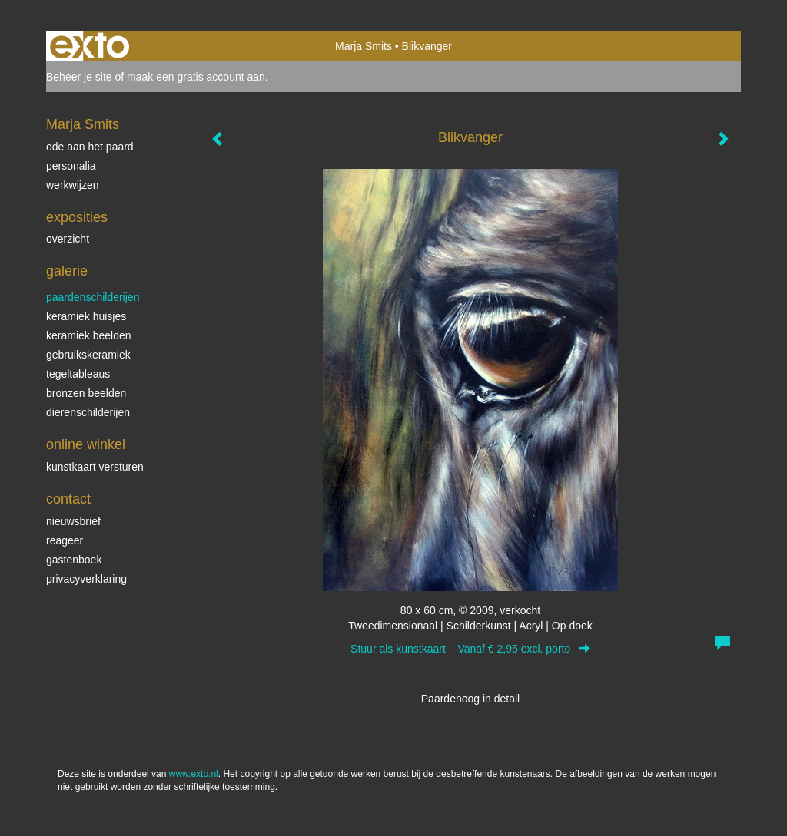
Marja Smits (363, 46)
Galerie (67, 271)
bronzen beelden (86, 393)
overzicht (67, 239)
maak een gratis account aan (196, 77)
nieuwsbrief (73, 521)
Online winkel (85, 444)
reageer (64, 540)
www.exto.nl (193, 773)
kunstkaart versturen (95, 467)
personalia (71, 166)
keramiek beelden (88, 335)
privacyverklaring (86, 579)
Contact (68, 499)
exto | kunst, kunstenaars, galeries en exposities (89, 46)
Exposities (77, 217)
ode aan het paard (90, 146)
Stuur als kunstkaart (470, 649)
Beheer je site (79, 77)
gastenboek (73, 559)
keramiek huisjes (86, 316)
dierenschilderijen (88, 412)
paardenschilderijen (92, 297)
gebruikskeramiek (88, 355)
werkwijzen (72, 185)
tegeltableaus (78, 374)
